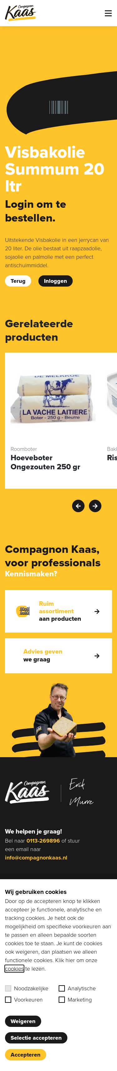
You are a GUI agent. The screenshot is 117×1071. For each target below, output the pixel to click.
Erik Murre (81, 792)
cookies (14, 968)
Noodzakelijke (26, 988)
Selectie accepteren (36, 1037)
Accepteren (26, 1054)
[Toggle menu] (108, 13)
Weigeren (23, 1021)
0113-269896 (43, 840)
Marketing (75, 999)
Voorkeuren (24, 999)
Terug (18, 281)
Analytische (77, 988)
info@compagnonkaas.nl (36, 857)
